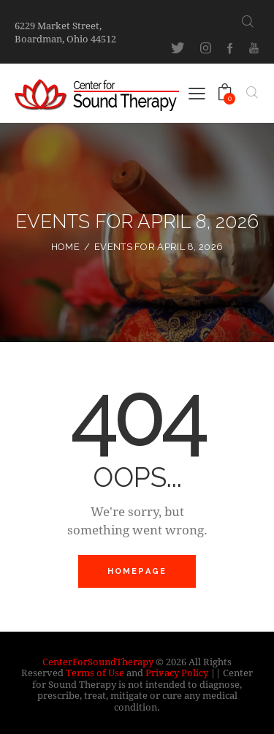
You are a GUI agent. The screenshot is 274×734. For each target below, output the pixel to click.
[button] (197, 92)
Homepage (137, 571)
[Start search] (247, 21)
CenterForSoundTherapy (97, 661)
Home (65, 246)
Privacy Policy (176, 672)
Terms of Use (95, 672)
